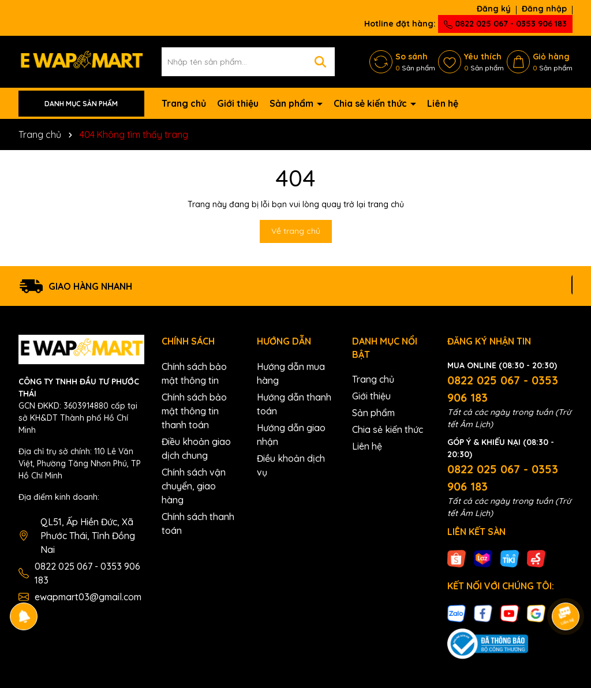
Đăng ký (494, 8)
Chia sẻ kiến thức (371, 103)
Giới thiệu (238, 103)
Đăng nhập (544, 8)
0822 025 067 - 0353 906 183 (505, 23)
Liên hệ (442, 103)
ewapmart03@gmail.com (88, 597)
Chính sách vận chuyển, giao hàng (194, 486)
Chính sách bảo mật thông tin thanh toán (194, 411)
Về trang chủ (295, 231)
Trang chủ (184, 103)
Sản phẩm (293, 103)
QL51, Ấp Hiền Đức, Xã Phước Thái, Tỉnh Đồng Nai (87, 535)
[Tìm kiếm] (320, 61)
